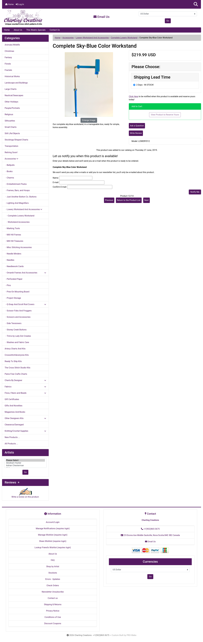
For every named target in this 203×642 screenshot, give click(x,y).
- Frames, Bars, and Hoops (17, 190)
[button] (196, 4)
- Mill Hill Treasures (14, 241)
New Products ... (12, 437)
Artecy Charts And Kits (15, 348)
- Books (9, 171)
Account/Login (52, 522)
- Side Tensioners (13, 323)
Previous (109, 200)
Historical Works (12, 76)
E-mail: (56, 182)
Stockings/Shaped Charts (16, 140)
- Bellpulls (10, 165)
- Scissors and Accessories (17, 317)
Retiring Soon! (11, 152)
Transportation (11, 146)
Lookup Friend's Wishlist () (53, 547)
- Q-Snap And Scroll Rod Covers (25, 304)
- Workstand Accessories (17, 222)
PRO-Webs (131, 635)
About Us (18, 30)
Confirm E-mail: (60, 187)
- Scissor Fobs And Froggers (18, 310)
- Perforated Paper (13, 279)
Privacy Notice (52, 611)
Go (167, 21)
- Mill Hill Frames (13, 234)
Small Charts (10, 127)
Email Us (101, 17)
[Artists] (25, 463)
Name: (56, 178)
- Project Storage (13, 298)
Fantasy (8, 57)
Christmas (9, 51)
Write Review (136, 133)
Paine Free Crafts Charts (16, 374)
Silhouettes (10, 121)
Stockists (52, 573)
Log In (20, 4)
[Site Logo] (35, 17)
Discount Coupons (52, 623)
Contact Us (55, 30)
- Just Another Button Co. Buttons (21, 196)
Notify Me (194, 192)
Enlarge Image (88, 120)
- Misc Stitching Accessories (18, 247)
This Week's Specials (35, 30)
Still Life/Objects (12, 133)
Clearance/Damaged (14, 424)
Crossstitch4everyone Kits (17, 355)
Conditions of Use (53, 617)
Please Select (25, 460)
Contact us (53, 598)
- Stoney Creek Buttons (16, 329)
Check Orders (52, 585)
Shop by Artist (52, 566)
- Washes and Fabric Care (17, 342)
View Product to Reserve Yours (165, 114)
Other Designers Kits (25, 418)
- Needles (9, 260)
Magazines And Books (15, 412)
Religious (9, 114)
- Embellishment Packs (16, 184)
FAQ (53, 560)
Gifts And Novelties (13, 405)
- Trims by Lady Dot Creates (18, 336)
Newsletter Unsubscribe (53, 592)
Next (146, 200)
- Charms (9, 177)
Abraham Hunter (25, 463)
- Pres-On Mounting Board (17, 291)
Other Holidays (11, 102)
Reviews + (12, 482)
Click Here (133, 96)
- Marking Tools (12, 228)
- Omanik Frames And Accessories (25, 272)
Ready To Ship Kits (13, 361)
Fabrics (25, 386)
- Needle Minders (13, 253)
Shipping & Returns (52, 604)
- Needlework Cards (14, 266)
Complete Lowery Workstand (124, 37)
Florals (8, 64)
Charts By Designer (25, 380)
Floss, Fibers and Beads (25, 393)
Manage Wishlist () (52, 535)
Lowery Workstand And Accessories (92, 37)
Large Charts (10, 89)
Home (9, 4)
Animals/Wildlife (12, 45)
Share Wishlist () (52, 541)
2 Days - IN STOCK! (145, 85)
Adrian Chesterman (25, 465)
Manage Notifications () (53, 528)
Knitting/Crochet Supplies (25, 431)
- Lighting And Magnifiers (17, 203)
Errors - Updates (52, 579)
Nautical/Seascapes (14, 95)
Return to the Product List (128, 200)
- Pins (8, 285)
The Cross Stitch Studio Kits (17, 367)
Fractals (8, 70)
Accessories (68, 37)
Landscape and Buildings (16, 83)
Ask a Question (137, 125)
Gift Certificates (12, 399)
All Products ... (11, 443)
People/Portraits (12, 108)
